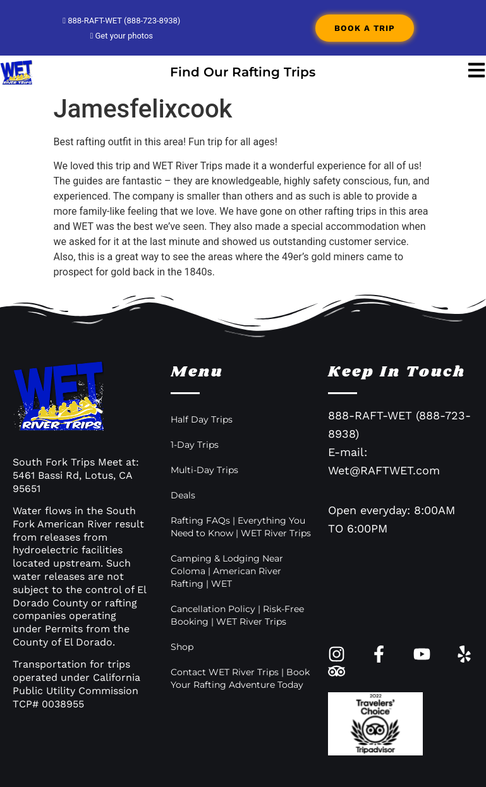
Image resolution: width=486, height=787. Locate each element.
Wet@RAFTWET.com (384, 470)
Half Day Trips (202, 419)
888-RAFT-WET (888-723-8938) (121, 20)
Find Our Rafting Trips (242, 72)
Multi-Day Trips (204, 470)
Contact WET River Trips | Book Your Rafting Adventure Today (240, 678)
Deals (183, 495)
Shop (182, 646)
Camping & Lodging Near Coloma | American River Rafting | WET (227, 571)
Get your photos (121, 35)
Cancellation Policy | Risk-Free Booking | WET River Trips (237, 615)
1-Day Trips (195, 444)
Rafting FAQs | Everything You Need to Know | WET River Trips (241, 527)
